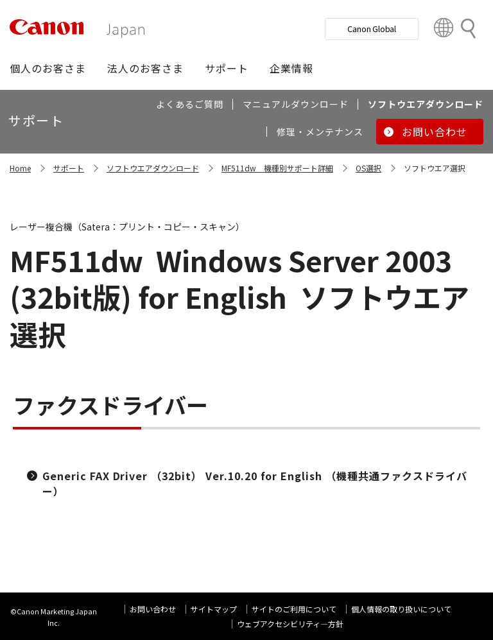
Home (20, 167)
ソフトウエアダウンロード (153, 167)
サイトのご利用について (294, 608)
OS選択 (368, 167)
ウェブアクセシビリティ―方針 (290, 623)
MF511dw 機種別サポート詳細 (277, 167)
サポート (68, 167)
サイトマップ (214, 608)
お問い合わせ (153, 608)
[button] (48, 68)
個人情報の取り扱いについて (401, 608)
